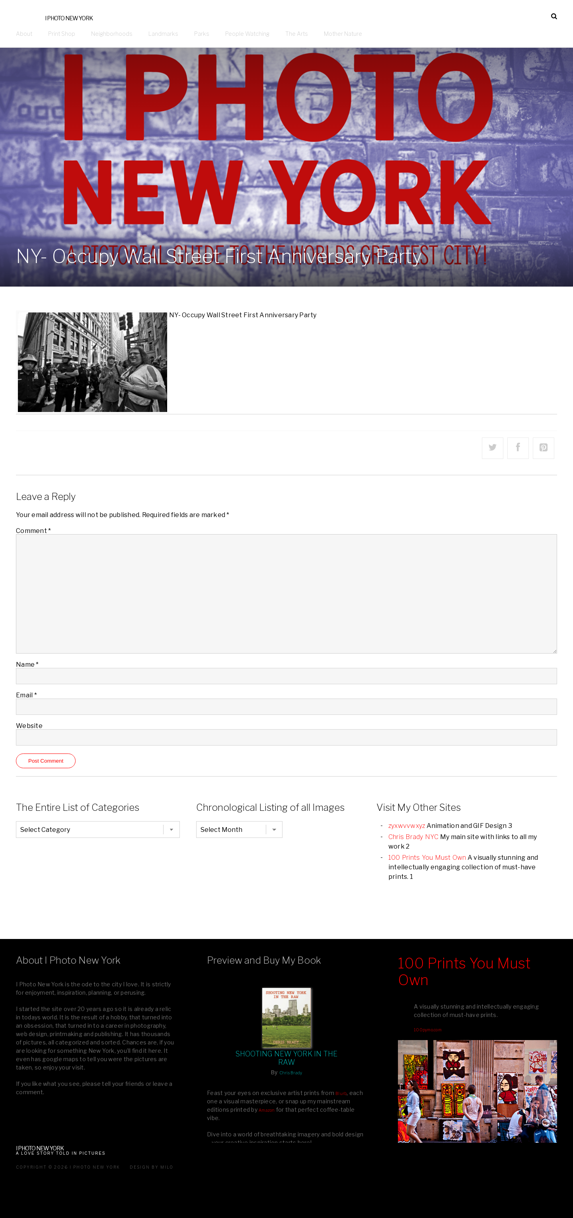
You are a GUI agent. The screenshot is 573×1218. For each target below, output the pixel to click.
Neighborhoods (112, 33)
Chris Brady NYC (413, 837)
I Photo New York (69, 18)
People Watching (247, 33)
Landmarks (163, 33)
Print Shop (61, 33)
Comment (33, 531)
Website (29, 726)
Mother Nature (343, 33)
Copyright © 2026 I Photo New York (68, 1167)
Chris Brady (290, 1072)
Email (26, 695)
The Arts (296, 33)
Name (27, 664)
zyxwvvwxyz (406, 826)
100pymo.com (428, 1029)
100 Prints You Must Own (427, 857)
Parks (201, 33)
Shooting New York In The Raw (287, 1058)
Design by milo (151, 1167)
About (24, 33)
